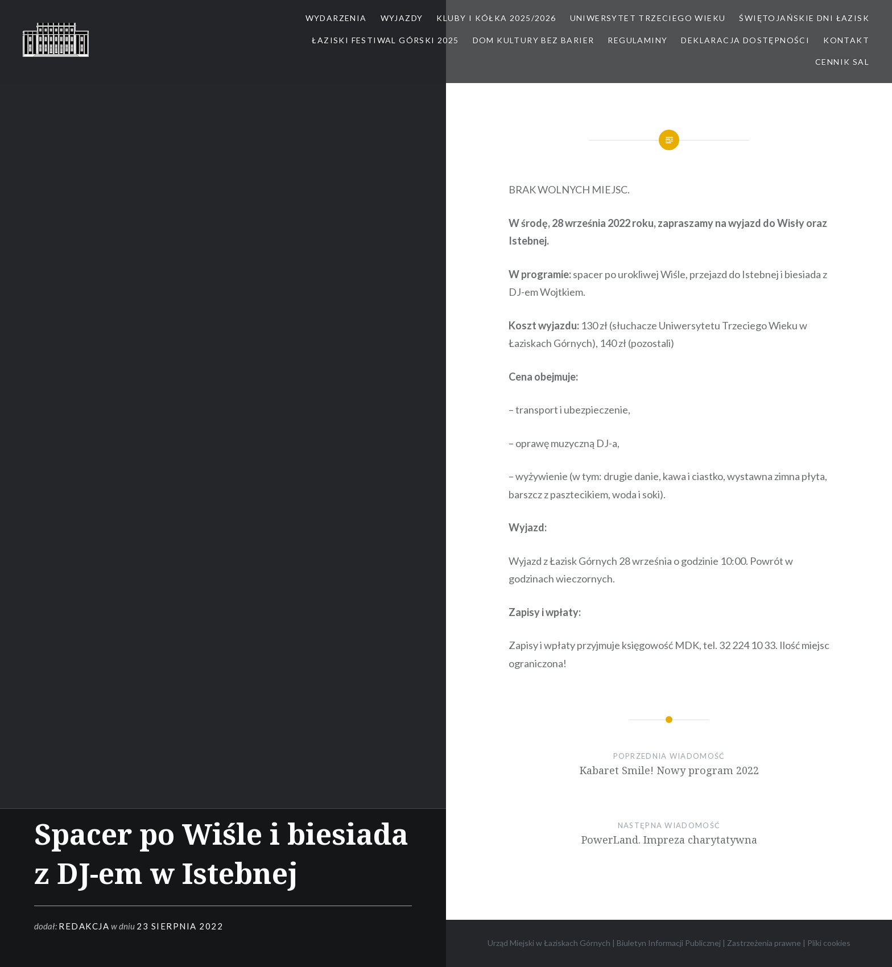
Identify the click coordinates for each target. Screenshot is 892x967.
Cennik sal (842, 62)
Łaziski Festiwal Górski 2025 (385, 40)
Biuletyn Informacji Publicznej (669, 943)
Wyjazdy (402, 18)
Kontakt (846, 40)
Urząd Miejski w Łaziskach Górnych (549, 943)
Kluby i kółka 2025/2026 (496, 18)
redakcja (84, 926)
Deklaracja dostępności (745, 40)
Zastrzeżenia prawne (764, 943)
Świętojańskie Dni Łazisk (804, 18)
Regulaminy (637, 40)
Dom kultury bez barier (533, 40)
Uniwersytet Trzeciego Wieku (648, 18)
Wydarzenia (336, 18)
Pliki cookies (828, 943)
